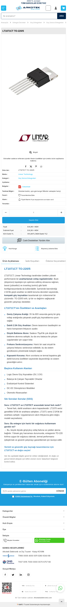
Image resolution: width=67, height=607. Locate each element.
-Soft (19, 604)
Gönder (60, 491)
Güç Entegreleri (36, 23)
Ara (61, 16)
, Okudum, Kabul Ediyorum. (33, 496)
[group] (33, 80)
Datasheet (26, 187)
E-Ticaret (25, 604)
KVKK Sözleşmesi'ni (23, 496)
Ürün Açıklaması (10, 261)
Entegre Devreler (19, 23)
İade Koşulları (32, 261)
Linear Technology (25, 174)
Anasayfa (4, 23)
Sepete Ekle (33, 220)
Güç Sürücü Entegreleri (55, 23)
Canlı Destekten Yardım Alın (33, 240)
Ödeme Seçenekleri (56, 261)
